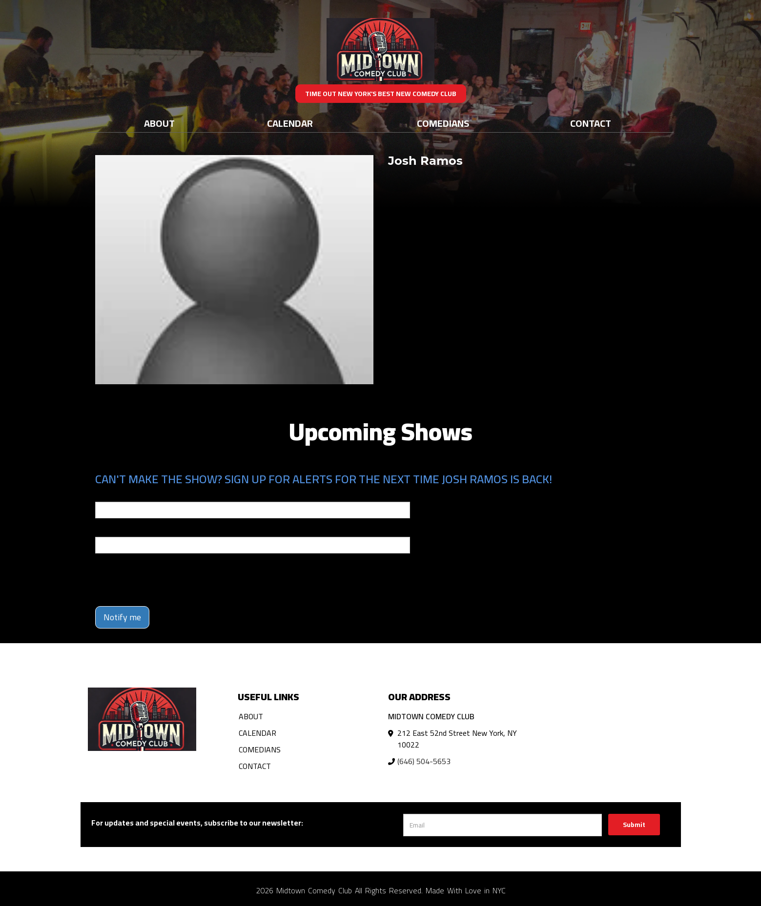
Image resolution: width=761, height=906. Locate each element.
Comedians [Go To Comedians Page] (443, 123)
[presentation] (169, 580)
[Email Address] (502, 825)
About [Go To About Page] (159, 123)
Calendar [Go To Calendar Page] (290, 123)
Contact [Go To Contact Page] (590, 123)
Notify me (122, 617)
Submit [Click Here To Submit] (634, 824)
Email (104, 495)
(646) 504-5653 (424, 761)
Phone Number (118, 530)
